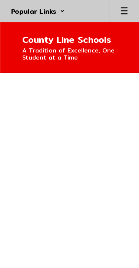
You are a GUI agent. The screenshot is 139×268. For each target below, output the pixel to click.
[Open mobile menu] (124, 11)
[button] (38, 11)
